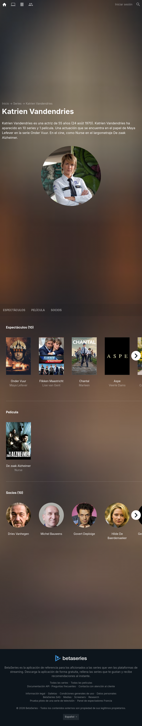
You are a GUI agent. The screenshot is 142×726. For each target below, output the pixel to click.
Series (17, 103)
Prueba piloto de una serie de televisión (52, 700)
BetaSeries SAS (52, 697)
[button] (18, 521)
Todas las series (59, 682)
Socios (56, 310)
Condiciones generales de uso (77, 693)
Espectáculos (14, 310)
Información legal (35, 693)
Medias (67, 697)
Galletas (52, 693)
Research (93, 697)
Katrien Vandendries (39, 103)
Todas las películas (81, 682)
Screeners (80, 697)
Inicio (5, 103)
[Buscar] (138, 4)
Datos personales (106, 693)
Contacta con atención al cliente (97, 686)
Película (38, 310)
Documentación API (38, 686)
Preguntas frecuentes (63, 686)
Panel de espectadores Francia (94, 700)
